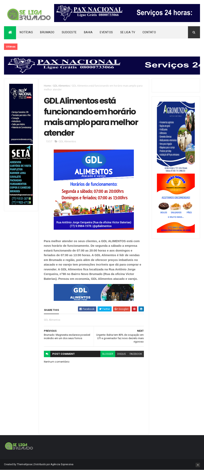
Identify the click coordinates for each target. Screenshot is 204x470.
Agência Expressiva (61, 464)
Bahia (88, 32)
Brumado (47, 32)
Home (47, 85)
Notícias (26, 32)
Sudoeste (69, 32)
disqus (121, 354)
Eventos (106, 32)
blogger (107, 354)
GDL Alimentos (61, 85)
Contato (149, 32)
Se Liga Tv (127, 32)
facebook (136, 354)
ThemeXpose (24, 464)
